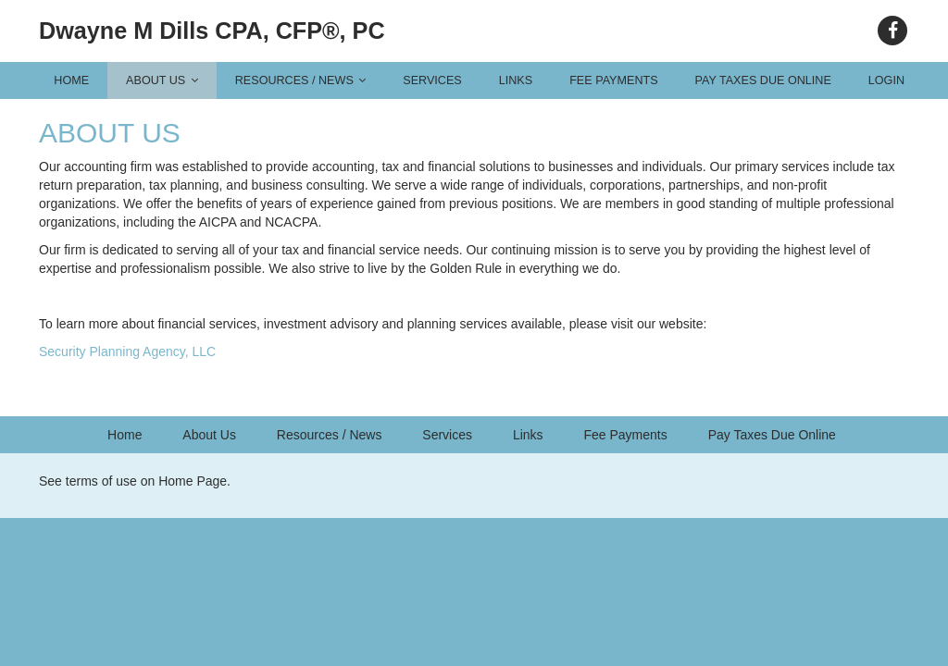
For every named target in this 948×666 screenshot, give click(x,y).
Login (886, 80)
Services (432, 80)
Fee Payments (613, 80)
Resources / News (301, 80)
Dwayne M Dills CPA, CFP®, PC (212, 30)
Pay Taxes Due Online (763, 80)
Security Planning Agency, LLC (127, 351)
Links (515, 80)
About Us (162, 80)
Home (71, 80)
